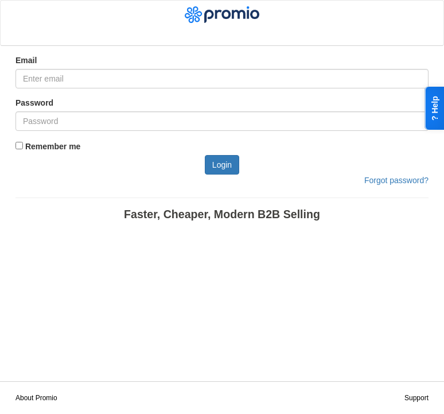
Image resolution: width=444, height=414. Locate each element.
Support (416, 398)
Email (26, 60)
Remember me (47, 146)
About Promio (36, 398)
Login (222, 164)
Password (34, 102)
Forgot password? (396, 180)
